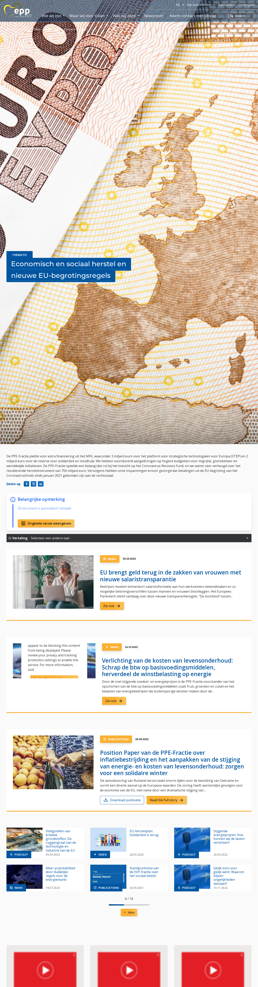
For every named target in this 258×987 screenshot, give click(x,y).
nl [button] (180, 4)
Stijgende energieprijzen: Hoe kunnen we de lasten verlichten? (229, 837)
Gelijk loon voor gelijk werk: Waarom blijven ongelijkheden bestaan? (228, 876)
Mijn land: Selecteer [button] (201, 4)
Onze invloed (52, 29)
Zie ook (112, 605)
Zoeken (237, 16)
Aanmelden (226, 5)
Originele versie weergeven (46, 523)
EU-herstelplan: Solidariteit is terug (144, 833)
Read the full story (167, 800)
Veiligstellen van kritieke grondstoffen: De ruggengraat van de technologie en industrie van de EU (61, 840)
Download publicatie (122, 800)
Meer (129, 912)
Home (10, 29)
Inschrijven (246, 5)
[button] (247, 538)
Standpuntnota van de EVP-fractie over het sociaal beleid (144, 872)
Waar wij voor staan (29, 29)
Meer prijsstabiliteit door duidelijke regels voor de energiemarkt (60, 874)
